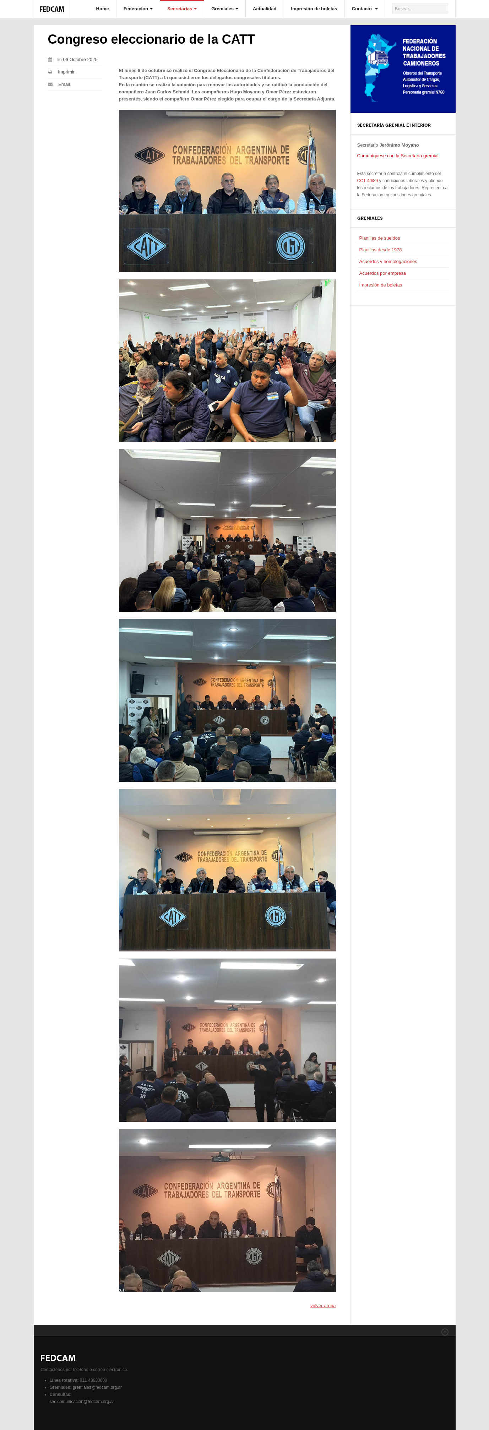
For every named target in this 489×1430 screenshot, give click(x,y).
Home (102, 8)
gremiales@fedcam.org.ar (97, 1387)
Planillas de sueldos (379, 238)
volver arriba (323, 1305)
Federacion (138, 8)
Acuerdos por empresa (382, 273)
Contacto (365, 8)
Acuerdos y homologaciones (388, 261)
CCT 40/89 (367, 180)
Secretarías (182, 8)
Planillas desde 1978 (380, 249)
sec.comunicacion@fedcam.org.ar (82, 1401)
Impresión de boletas (314, 8)
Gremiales (224, 8)
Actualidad (264, 8)
